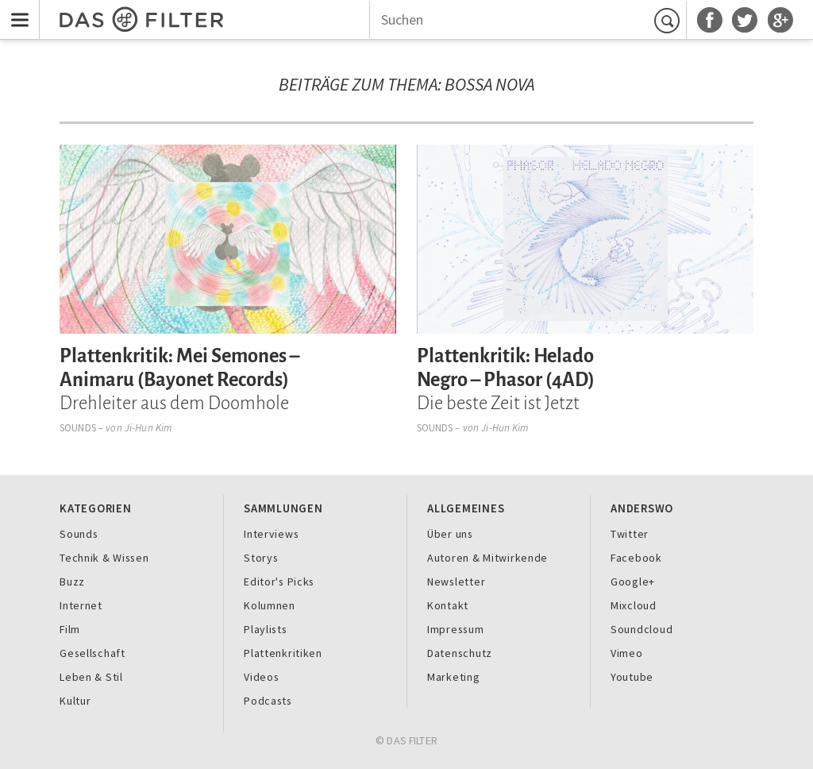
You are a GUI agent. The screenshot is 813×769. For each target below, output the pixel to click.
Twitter (630, 534)
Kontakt (447, 605)
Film (70, 629)
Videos (261, 677)
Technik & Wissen (104, 558)
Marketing (453, 677)
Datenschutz (459, 653)
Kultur (75, 701)
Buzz (72, 581)
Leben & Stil (91, 677)
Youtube (632, 677)
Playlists (265, 629)
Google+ (633, 581)
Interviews (271, 534)
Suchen (669, 20)
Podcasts (268, 701)
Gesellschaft (92, 653)
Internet (81, 605)
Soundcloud (641, 629)
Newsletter (456, 581)
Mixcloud (634, 605)
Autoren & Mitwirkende (487, 558)
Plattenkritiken (283, 653)
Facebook (636, 558)
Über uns (450, 534)
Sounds (78, 428)
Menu (16, 10)
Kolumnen (269, 605)
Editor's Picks (279, 581)
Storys (261, 558)
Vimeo (627, 653)
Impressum (455, 629)
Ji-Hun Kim (148, 428)
